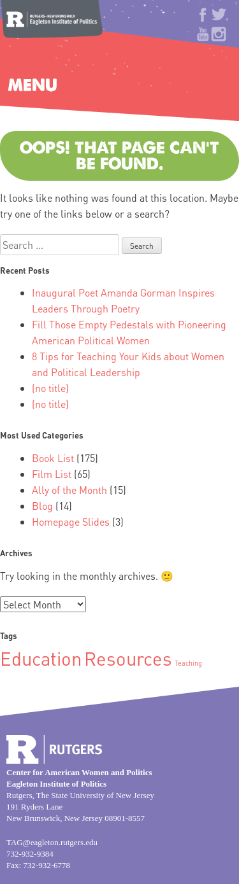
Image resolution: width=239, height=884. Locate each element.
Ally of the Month (69, 489)
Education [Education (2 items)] (41, 658)
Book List (53, 458)
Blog (42, 505)
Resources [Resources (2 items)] (128, 658)
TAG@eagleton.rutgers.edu (52, 842)
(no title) (50, 388)
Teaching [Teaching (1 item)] (188, 663)
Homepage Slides (71, 521)
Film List (51, 474)
